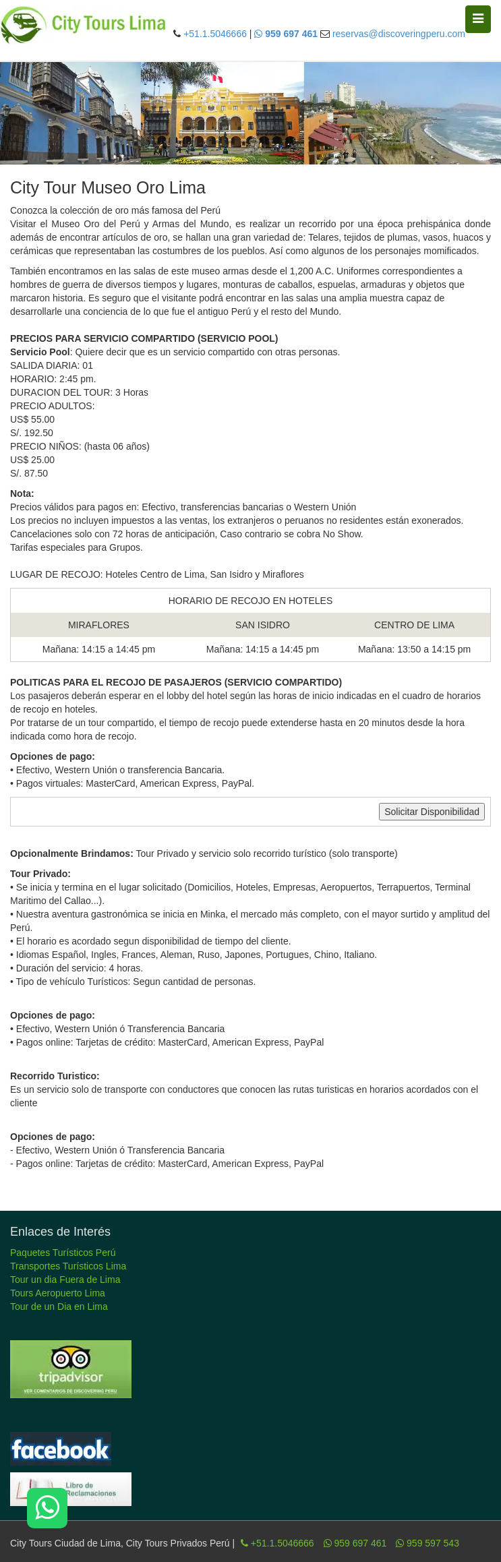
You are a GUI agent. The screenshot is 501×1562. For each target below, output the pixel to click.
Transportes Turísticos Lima (68, 1266)
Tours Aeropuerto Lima (57, 1293)
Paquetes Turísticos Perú (62, 1252)
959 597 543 (427, 1543)
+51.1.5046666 (215, 33)
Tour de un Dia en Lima (59, 1306)
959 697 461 (355, 1543)
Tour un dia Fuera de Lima (65, 1279)
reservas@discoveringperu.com (398, 33)
